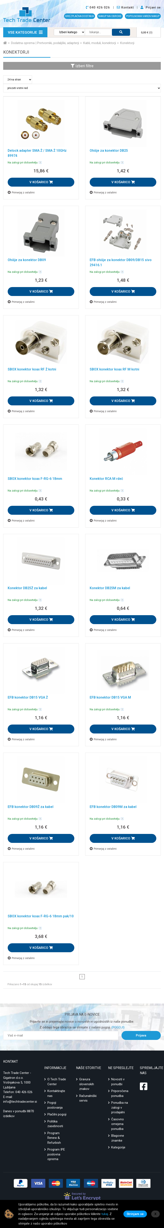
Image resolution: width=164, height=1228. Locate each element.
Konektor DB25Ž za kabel (28, 588)
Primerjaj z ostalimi (21, 192)
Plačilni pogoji (56, 1114)
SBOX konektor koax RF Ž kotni (32, 369)
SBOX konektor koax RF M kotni (115, 369)
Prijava (141, 1035)
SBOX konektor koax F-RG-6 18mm (35, 479)
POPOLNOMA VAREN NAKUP (143, 16)
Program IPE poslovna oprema (56, 1154)
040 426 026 (23, 1092)
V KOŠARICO (41, 182)
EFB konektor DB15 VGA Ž (28, 697)
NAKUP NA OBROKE (110, 16)
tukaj (104, 1214)
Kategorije (118, 1147)
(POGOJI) (117, 1027)
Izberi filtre (82, 66)
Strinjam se (135, 1214)
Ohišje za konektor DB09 (27, 260)
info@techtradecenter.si (20, 1102)
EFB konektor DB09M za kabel (114, 807)
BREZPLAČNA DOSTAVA (79, 16)
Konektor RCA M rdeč (107, 479)
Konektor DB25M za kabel (110, 588)
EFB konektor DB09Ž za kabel (31, 807)
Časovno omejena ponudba (117, 1124)
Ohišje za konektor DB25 (109, 151)
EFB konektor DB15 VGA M (111, 697)
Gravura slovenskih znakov (86, 1084)
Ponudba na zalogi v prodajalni (119, 1107)
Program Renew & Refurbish (54, 1138)
